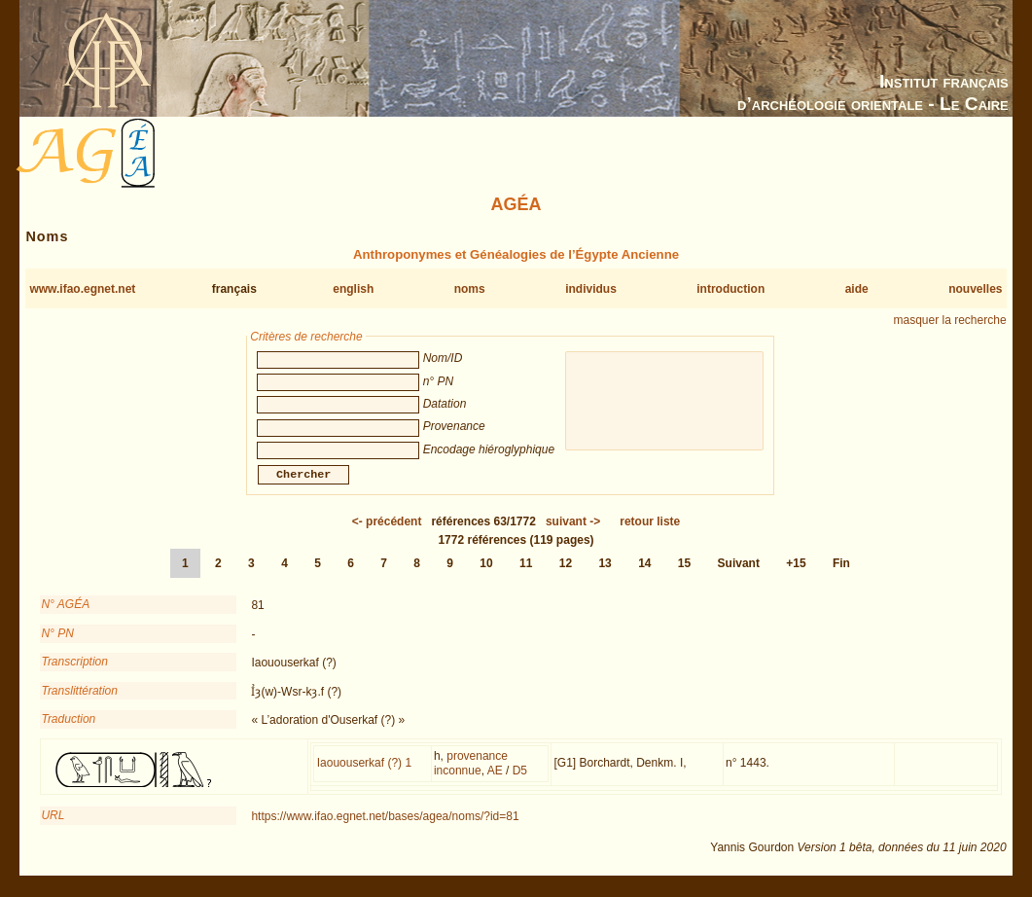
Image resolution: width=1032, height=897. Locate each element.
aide (857, 289)
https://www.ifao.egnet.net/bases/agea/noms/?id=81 (384, 828)
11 (525, 575)
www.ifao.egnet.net (82, 289)
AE (495, 782)
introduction (730, 289)
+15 (795, 575)
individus (591, 289)
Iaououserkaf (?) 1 (364, 774)
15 (684, 575)
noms (469, 289)
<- (387, 533)
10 (486, 575)
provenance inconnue (471, 775)
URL (52, 827)
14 (644, 575)
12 (565, 575)
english (353, 289)
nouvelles (975, 289)
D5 (520, 782)
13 (604, 575)
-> (573, 533)
